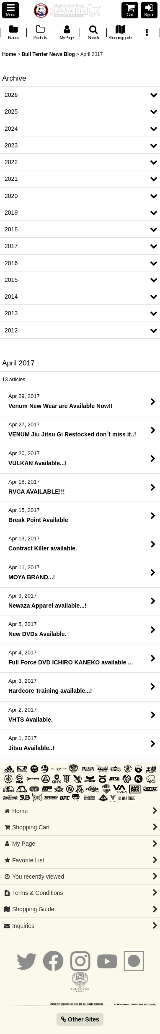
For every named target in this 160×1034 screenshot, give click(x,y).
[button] (10, 10)
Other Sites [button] (80, 1019)
